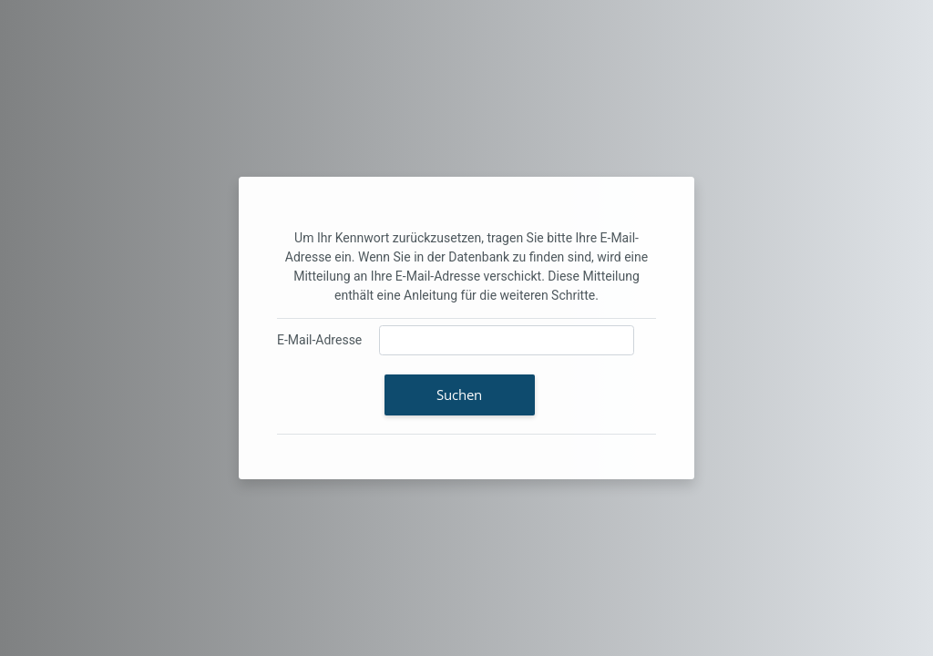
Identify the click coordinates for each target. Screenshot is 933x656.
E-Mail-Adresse (319, 340)
